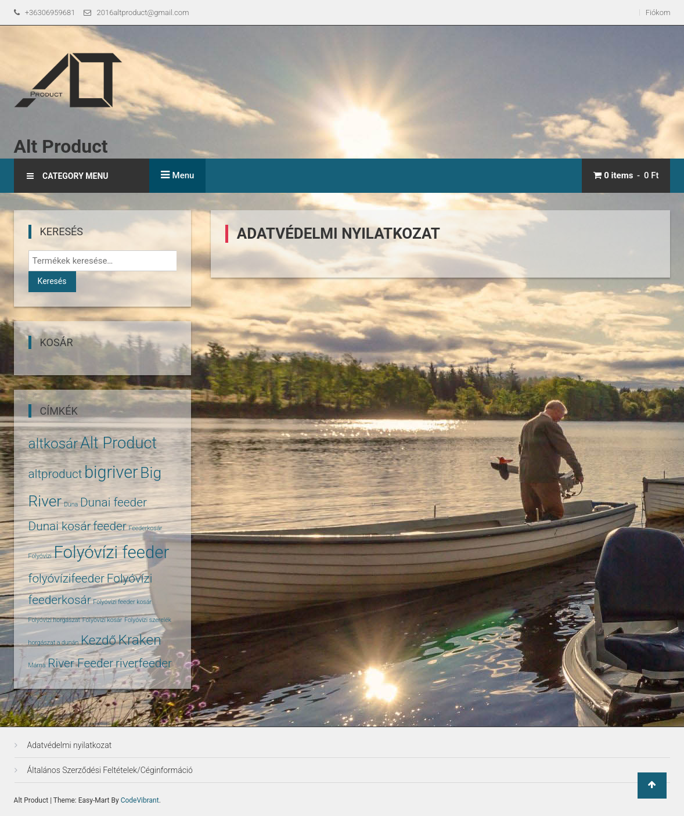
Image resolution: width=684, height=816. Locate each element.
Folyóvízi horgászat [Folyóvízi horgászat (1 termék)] (54, 620)
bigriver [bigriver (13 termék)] (111, 472)
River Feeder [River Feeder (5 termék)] (80, 663)
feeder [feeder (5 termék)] (110, 526)
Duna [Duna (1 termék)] (71, 504)
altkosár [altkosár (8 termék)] (53, 443)
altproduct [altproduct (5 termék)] (55, 474)
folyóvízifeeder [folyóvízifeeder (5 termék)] (66, 578)
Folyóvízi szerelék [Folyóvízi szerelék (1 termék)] (147, 620)
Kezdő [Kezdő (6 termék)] (98, 640)
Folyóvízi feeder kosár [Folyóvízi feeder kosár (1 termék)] (122, 602)
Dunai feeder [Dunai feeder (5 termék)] (113, 502)
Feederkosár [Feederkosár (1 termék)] (145, 528)
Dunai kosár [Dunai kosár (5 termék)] (59, 526)
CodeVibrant (140, 800)
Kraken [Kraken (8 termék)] (139, 639)
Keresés (52, 281)
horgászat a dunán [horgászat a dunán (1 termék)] (53, 642)
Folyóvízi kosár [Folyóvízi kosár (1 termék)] (102, 620)
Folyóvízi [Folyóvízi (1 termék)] (40, 556)
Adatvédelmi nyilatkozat (69, 745)
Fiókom (658, 12)
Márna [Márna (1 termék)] (37, 665)
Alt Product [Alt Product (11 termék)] (118, 443)
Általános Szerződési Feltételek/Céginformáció (110, 770)
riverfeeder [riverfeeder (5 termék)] (144, 663)
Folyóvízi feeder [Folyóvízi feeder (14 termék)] (111, 552)
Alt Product (61, 146)
